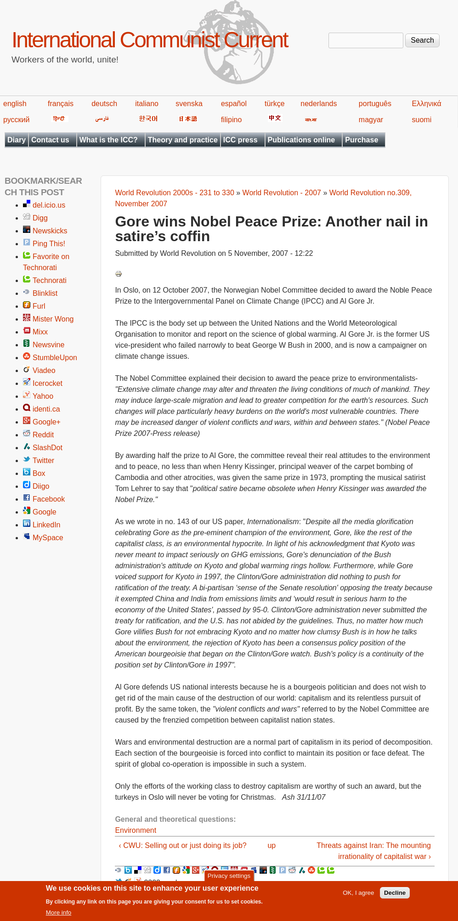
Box (39, 473)
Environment (135, 830)
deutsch (104, 103)
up (271, 845)
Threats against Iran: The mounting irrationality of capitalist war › (374, 851)
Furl (39, 306)
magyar (371, 120)
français (61, 103)
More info (59, 914)
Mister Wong (53, 319)
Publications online (301, 140)
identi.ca (46, 409)
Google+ (47, 422)
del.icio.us (49, 205)
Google (45, 512)
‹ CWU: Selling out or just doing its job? (182, 845)
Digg (40, 218)
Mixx (40, 332)
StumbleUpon (55, 358)
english (15, 103)
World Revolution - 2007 (282, 193)
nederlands (318, 103)
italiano (146, 103)
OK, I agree (358, 895)
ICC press (240, 140)
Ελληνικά (426, 103)
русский (16, 120)
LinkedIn (47, 525)
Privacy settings (229, 877)
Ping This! (49, 244)
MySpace (48, 538)
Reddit (43, 435)
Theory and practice (183, 140)
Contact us (50, 140)
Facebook (49, 499)
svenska (189, 103)
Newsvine (48, 345)
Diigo (41, 486)
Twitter (43, 460)
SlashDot (47, 448)
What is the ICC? (108, 140)
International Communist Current (149, 40)
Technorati (50, 280)
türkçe (275, 103)
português (375, 103)
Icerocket (47, 383)
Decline (395, 895)
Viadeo (44, 370)
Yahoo (43, 396)
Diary (16, 140)
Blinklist (45, 293)
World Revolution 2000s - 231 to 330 (174, 193)
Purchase (361, 140)
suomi (422, 120)
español (234, 103)
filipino (231, 120)
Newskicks (50, 231)
